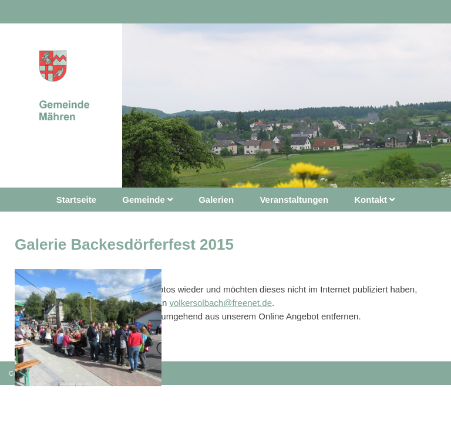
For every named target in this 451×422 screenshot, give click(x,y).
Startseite (76, 200)
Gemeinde (147, 200)
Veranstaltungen (294, 200)
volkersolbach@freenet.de (220, 303)
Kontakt (374, 200)
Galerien (216, 200)
